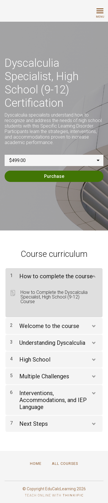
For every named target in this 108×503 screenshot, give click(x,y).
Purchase (54, 176)
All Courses (65, 463)
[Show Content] (93, 275)
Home (35, 463)
